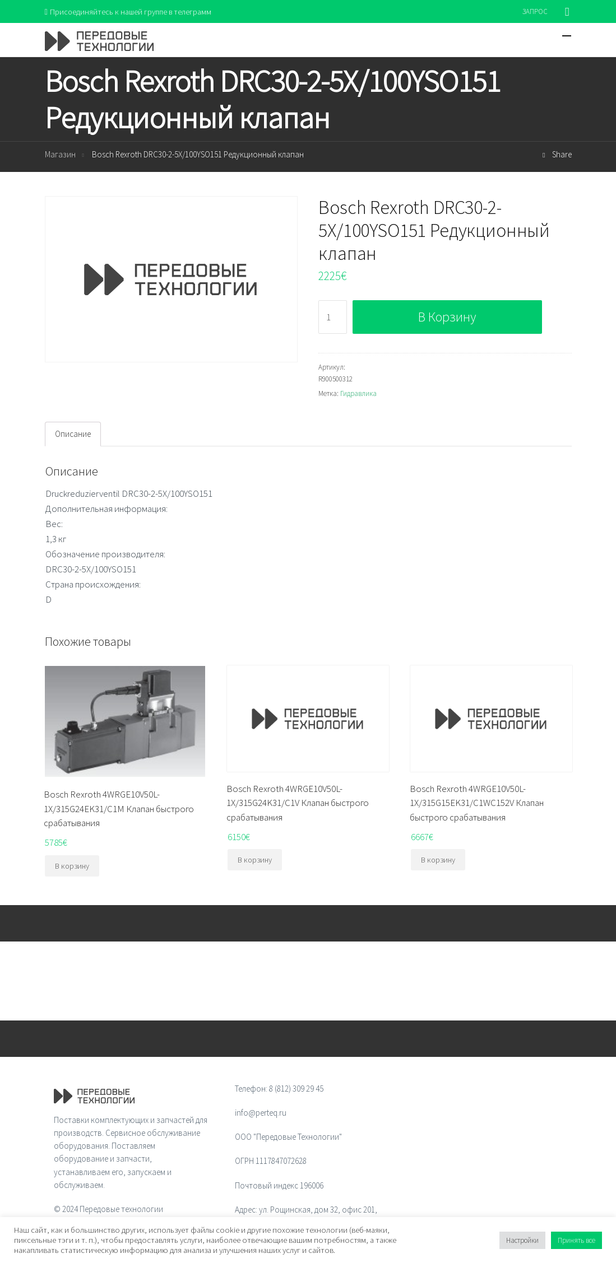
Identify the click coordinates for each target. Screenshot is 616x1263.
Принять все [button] (576, 1240)
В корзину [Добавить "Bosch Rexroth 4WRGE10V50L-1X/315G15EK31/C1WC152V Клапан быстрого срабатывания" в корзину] (438, 860)
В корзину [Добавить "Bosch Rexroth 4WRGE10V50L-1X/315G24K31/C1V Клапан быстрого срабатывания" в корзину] (255, 860)
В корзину (447, 317)
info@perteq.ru (260, 1113)
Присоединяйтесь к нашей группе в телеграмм (131, 11)
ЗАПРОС (535, 11)
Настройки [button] (522, 1240)
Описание (73, 434)
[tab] (73, 434)
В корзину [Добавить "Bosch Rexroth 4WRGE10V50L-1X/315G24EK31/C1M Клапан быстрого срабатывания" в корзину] (72, 866)
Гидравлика (358, 394)
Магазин (60, 155)
